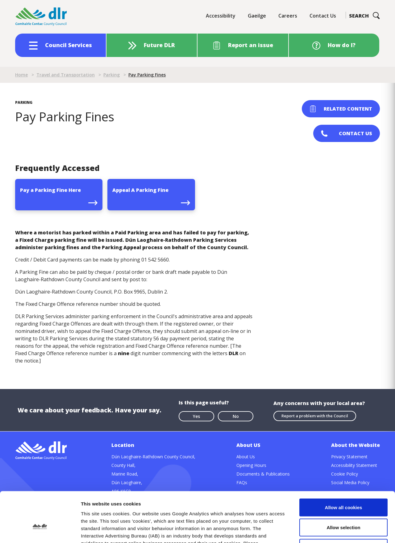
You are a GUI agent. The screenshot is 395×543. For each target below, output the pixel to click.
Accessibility (220, 15)
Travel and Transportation (65, 75)
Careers (287, 15)
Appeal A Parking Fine (140, 190)
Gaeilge (257, 15)
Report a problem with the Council (314, 416)
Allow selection (343, 482)
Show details (324, 530)
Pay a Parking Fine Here (50, 190)
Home (21, 75)
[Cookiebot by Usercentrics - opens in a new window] (40, 531)
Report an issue (250, 45)
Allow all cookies (343, 462)
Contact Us (323, 15)
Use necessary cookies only (343, 502)
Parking (111, 75)
